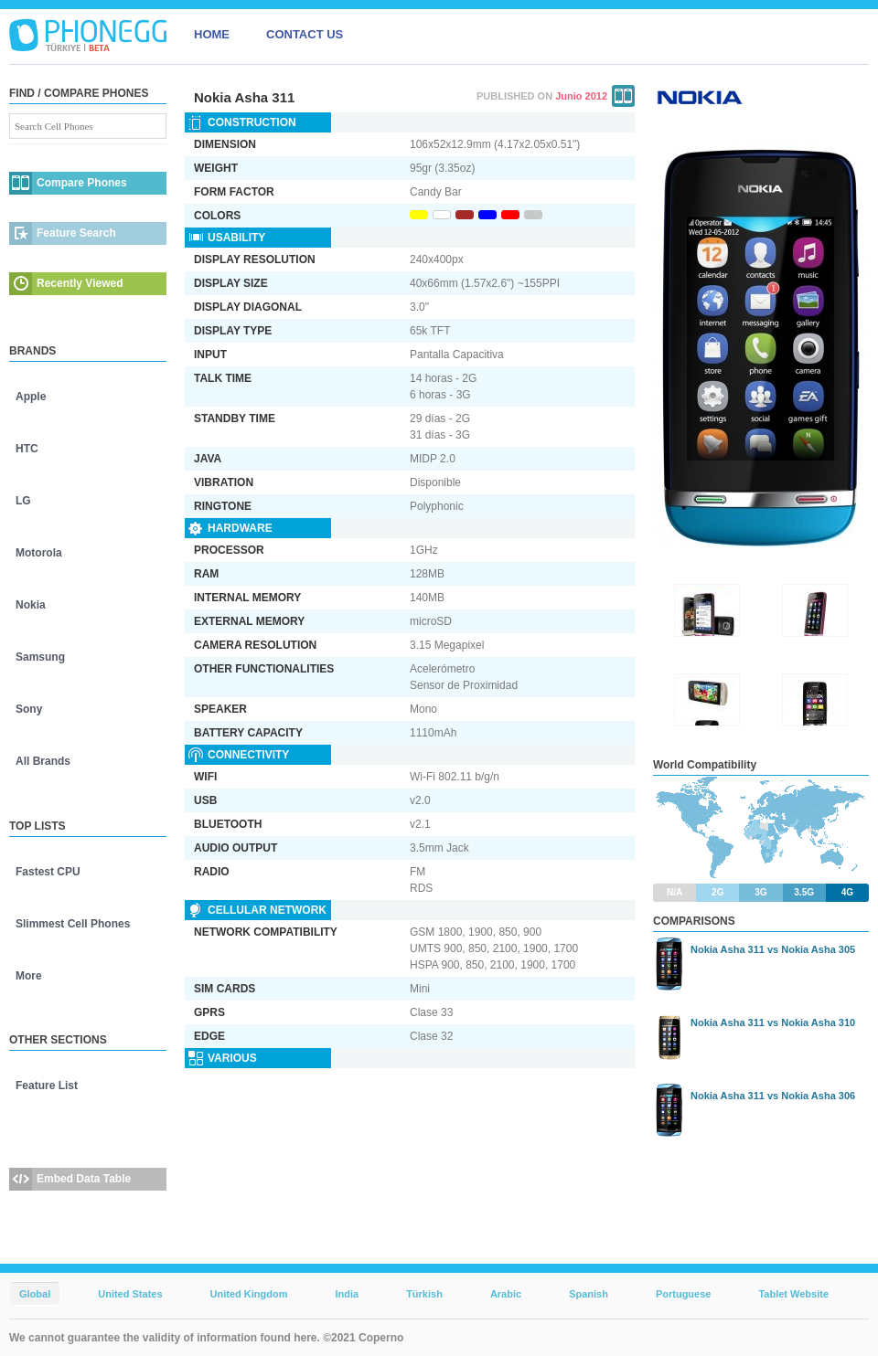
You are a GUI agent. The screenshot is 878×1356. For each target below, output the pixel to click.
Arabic (505, 1293)
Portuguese (684, 1293)
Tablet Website (793, 1293)
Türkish (424, 1293)
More (29, 975)
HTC (27, 448)
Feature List (47, 1085)
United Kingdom (249, 1293)
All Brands (43, 761)
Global (34, 1293)
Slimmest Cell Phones (73, 923)
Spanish (588, 1293)
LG (23, 500)
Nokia (31, 605)
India (347, 1293)
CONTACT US (304, 34)
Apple (31, 396)
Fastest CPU (48, 871)
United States (130, 1293)
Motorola (39, 552)
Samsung (40, 657)
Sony (29, 709)
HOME (212, 34)
